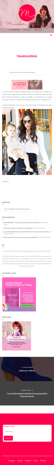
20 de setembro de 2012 (24, 63)
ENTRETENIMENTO (42, 63)
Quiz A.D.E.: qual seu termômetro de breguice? (18, 228)
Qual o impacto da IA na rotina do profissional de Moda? (21, 237)
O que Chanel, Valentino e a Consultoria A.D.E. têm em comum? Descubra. (26, 232)
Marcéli (9, 63)
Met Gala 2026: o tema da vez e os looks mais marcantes (22, 222)
